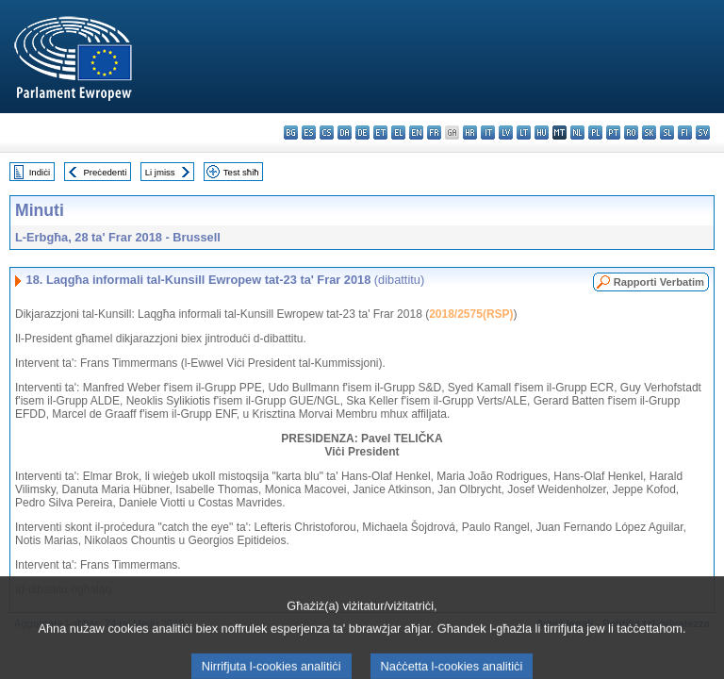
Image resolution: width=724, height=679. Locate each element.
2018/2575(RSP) (471, 314)
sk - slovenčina (649, 132)
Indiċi (39, 172)
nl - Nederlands (577, 132)
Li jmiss (160, 172)
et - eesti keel (380, 132)
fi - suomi (685, 132)
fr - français (434, 132)
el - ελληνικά (398, 132)
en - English (416, 132)
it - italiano (488, 132)
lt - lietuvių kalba (524, 132)
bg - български (291, 132)
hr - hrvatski (470, 132)
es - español (309, 132)
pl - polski (595, 132)
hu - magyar (542, 132)
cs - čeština (327, 132)
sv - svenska (703, 132)
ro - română (631, 132)
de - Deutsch (362, 132)
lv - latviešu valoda (506, 132)
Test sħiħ (241, 172)
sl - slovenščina (667, 132)
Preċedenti (104, 172)
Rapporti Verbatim (659, 282)
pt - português (613, 132)
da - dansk (344, 132)
